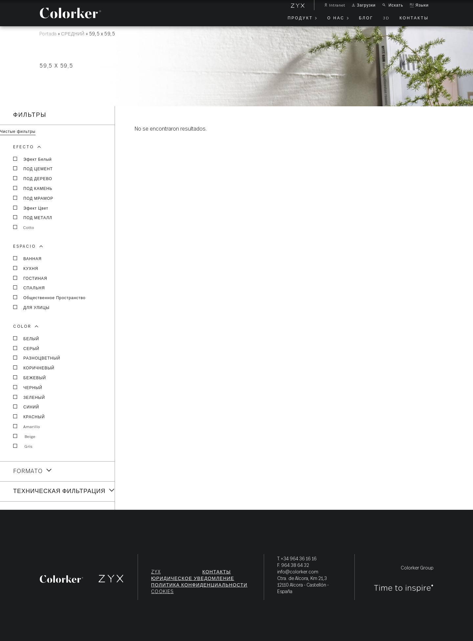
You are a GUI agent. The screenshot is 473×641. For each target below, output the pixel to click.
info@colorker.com (297, 572)
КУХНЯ (25, 268)
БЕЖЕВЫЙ (29, 377)
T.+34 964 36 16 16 (297, 559)
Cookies (162, 591)
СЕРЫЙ (26, 348)
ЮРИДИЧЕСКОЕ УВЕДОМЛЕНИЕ (192, 578)
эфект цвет (30, 208)
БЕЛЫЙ (26, 338)
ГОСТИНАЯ (30, 278)
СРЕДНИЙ (72, 34)
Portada (48, 34)
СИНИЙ (26, 406)
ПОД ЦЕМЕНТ (33, 168)
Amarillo (26, 426)
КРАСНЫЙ (29, 416)
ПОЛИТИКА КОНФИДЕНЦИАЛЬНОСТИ (199, 585)
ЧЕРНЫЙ (27, 387)
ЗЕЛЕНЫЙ (29, 397)
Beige (24, 436)
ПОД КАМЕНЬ (32, 188)
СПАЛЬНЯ (29, 287)
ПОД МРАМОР (33, 198)
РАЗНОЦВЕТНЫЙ (36, 358)
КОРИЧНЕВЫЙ (34, 367)
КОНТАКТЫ (216, 572)
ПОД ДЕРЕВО (32, 178)
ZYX (156, 572)
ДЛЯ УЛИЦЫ (31, 307)
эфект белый (32, 159)
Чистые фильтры (17, 132)
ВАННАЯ (27, 258)
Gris (23, 446)
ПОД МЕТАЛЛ (32, 217)
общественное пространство (49, 297)
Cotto (23, 227)
